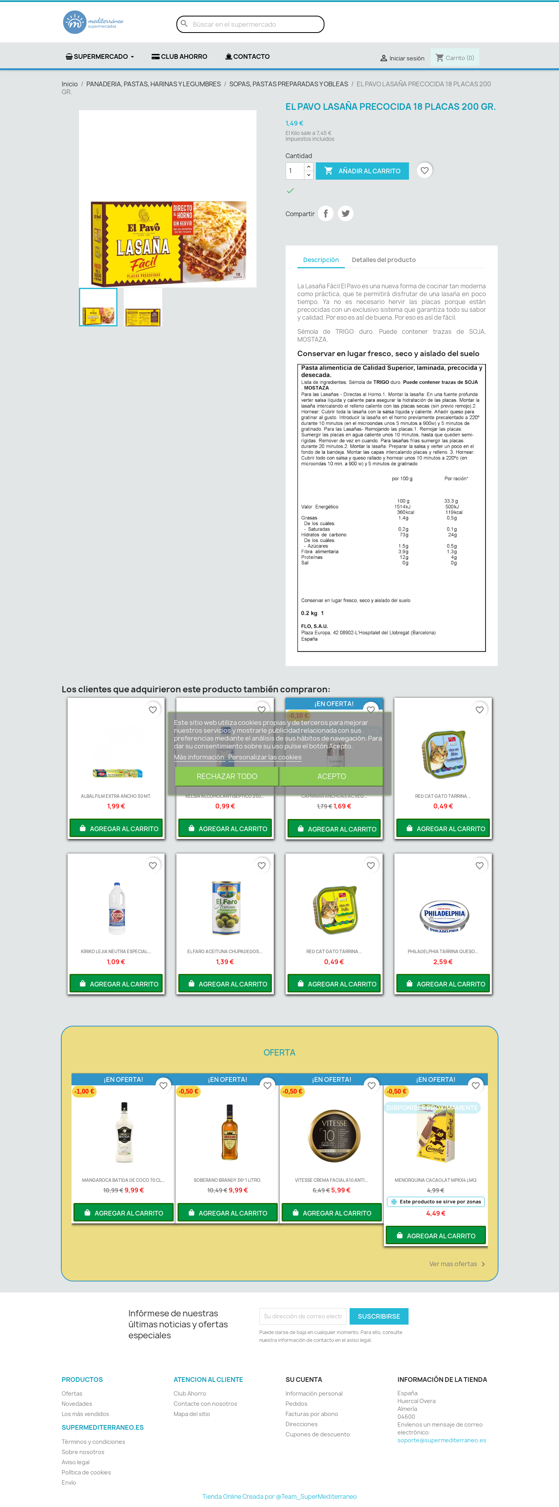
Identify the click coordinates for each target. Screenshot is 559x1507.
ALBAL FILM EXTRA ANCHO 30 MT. (116, 796)
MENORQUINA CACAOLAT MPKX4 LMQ (436, 1180)
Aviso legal (76, 1462)
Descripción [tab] (321, 260)
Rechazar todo (227, 776)
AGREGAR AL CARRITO (119, 828)
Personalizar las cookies (265, 757)
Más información (199, 757)
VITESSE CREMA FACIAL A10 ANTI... (331, 1180)
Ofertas (72, 1393)
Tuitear (346, 213)
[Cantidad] (295, 171)
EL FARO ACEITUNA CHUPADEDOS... (224, 951)
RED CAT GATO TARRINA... (443, 796)
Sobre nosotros (83, 1452)
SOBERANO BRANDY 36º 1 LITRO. (227, 1180)
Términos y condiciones (93, 1441)
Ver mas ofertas (458, 1264)
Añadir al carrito (362, 171)
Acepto (331, 776)
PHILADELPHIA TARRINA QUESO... (443, 951)
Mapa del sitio (192, 1414)
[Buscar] (250, 24)
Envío (69, 1482)
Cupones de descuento (318, 1434)
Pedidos (297, 1403)
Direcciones (302, 1424)
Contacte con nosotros (205, 1403)
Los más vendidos (85, 1414)
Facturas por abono (312, 1414)
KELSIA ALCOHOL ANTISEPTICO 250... (224, 796)
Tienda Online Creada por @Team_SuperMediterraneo (279, 1496)
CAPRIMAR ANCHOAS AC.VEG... (334, 796)
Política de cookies (86, 1472)
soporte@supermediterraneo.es (442, 1440)
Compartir (326, 213)
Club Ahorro (190, 1393)
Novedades (77, 1403)
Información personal (314, 1393)
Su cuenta (304, 1379)
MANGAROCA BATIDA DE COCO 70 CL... (123, 1180)
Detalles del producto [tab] (384, 260)
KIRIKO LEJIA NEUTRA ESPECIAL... (116, 951)
